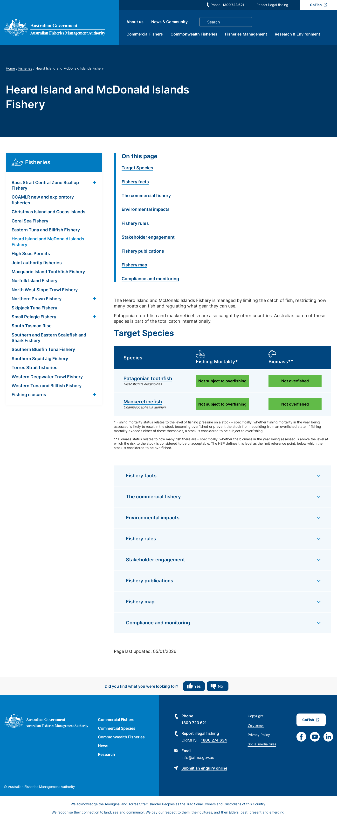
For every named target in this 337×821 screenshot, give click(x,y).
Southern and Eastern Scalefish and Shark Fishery (49, 338)
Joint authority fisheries (37, 263)
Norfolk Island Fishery (34, 281)
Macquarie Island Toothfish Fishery (48, 272)
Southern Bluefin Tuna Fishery (43, 350)
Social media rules (262, 745)
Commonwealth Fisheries (195, 34)
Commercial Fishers (145, 34)
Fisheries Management (247, 34)
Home (10, 69)
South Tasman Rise (32, 326)
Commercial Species (116, 729)
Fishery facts (135, 182)
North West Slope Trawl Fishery (45, 290)
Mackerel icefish (143, 402)
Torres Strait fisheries (34, 368)
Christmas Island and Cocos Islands (48, 212)
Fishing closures (29, 395)
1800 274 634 (214, 740)
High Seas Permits (31, 254)
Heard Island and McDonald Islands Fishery (48, 242)
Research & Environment (298, 34)
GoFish (316, 5)
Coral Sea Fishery (30, 221)
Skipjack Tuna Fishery (34, 308)
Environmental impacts (146, 210)
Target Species (137, 168)
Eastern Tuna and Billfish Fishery (46, 230)
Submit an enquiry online (204, 768)
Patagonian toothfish (148, 379)
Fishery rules (135, 223)
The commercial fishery (146, 196)
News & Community (170, 22)
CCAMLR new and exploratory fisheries (43, 200)
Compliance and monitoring (150, 279)
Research (106, 755)
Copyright (255, 716)
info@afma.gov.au (197, 758)
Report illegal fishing (272, 5)
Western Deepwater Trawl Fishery (47, 377)
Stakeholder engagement (148, 237)
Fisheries (25, 69)
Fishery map (134, 265)
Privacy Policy (259, 735)
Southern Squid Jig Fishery (40, 359)
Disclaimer (256, 726)
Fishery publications (143, 251)
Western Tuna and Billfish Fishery (47, 386)
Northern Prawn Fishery (37, 299)
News (103, 746)
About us (135, 22)
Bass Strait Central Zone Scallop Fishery (45, 185)
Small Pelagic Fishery (34, 317)
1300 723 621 (233, 5)
